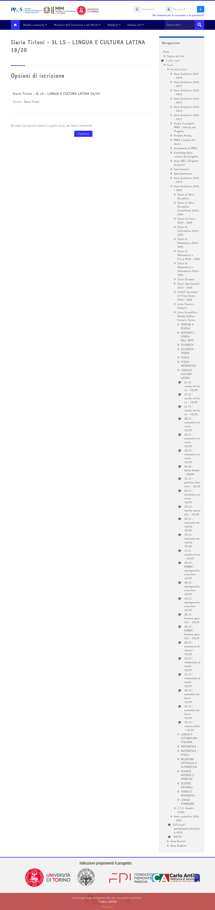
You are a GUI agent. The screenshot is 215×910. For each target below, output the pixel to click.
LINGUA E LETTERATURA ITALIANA (189, 738)
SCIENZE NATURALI (187, 785)
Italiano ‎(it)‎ (137, 25)
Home (166, 51)
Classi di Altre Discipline (185, 196)
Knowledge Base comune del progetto (186, 154)
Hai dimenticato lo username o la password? (178, 15)
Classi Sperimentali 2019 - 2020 (188, 285)
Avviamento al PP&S (185, 148)
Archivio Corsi (179, 69)
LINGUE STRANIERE (187, 801)
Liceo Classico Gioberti (185, 306)
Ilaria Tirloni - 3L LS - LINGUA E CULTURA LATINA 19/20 (56, 93)
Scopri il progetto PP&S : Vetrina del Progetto (185, 127)
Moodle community (37, 25)
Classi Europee (185, 279)
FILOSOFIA (187, 345)
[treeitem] (181, 448)
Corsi (170, 65)
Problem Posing (182, 135)
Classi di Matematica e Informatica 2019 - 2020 (188, 269)
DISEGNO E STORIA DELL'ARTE (187, 336)
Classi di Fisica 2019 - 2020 (186, 220)
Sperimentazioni (183, 173)
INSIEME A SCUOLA (187, 326)
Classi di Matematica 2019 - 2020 (188, 242)
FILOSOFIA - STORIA (188, 351)
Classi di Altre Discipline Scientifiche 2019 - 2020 (188, 208)
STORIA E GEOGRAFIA (187, 793)
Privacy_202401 (107, 901)
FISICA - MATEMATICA (188, 363)
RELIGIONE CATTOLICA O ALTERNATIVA (189, 763)
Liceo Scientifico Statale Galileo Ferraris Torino (187, 316)
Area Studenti (178, 845)
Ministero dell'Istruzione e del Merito (78, 25)
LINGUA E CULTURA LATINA (186, 374)
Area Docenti (178, 841)
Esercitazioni (181, 169)
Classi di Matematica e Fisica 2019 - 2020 (188, 255)
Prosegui (107, 906)
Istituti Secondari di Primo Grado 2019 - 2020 (187, 295)
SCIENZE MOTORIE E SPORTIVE (187, 775)
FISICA (185, 357)
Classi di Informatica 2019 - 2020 (188, 230)
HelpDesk (115, 25)
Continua (83, 134)
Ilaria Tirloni (31, 102)
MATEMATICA (188, 746)
